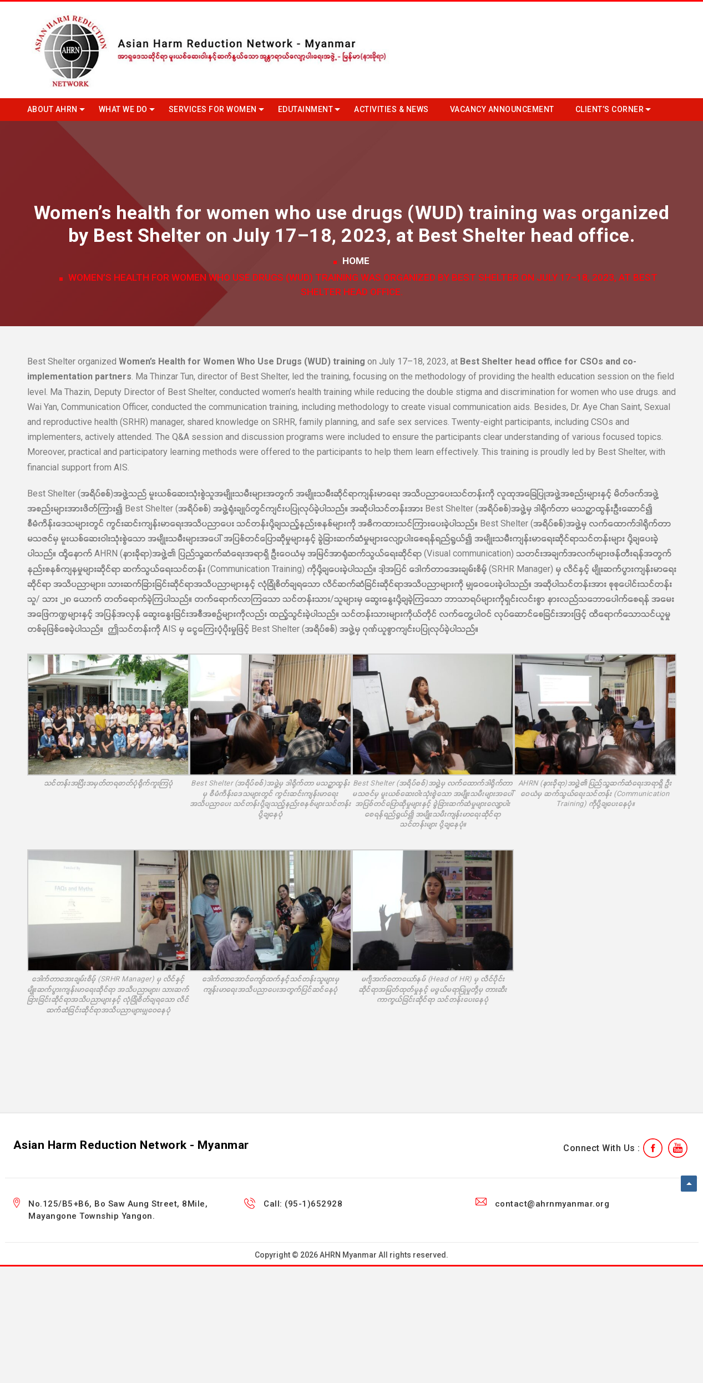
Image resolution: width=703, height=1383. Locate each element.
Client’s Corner (609, 109)
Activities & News (391, 109)
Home (356, 260)
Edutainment (305, 109)
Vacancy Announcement (502, 109)
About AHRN (52, 109)
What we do (123, 109)
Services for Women (213, 109)
